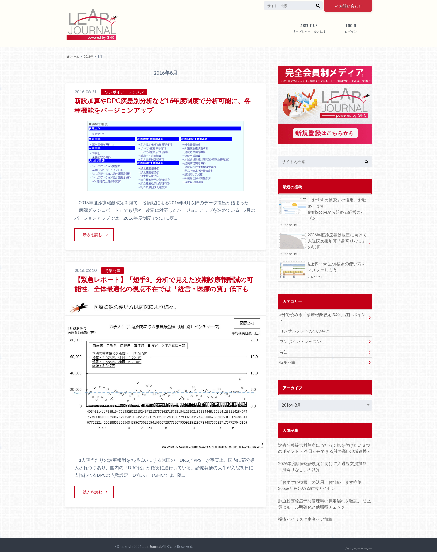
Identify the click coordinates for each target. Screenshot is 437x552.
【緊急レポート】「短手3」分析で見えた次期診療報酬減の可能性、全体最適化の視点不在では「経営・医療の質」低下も (165, 288)
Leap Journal (151, 543)
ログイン (351, 27)
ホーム (73, 56)
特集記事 (287, 354)
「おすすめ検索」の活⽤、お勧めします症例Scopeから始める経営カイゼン (323, 212)
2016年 (88, 56)
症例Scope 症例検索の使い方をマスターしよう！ (323, 269)
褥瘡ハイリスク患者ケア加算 (303, 509)
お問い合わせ (348, 5)
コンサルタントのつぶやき (302, 323)
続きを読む (92, 234)
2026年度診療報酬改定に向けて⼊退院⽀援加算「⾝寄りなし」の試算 (323, 243)
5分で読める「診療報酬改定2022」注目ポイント (322, 312)
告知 (283, 343)
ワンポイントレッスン (298, 333)
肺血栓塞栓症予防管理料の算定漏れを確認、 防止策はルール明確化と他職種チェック (323, 494)
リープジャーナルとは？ (309, 27)
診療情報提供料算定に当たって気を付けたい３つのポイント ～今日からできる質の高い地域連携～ (325, 439)
